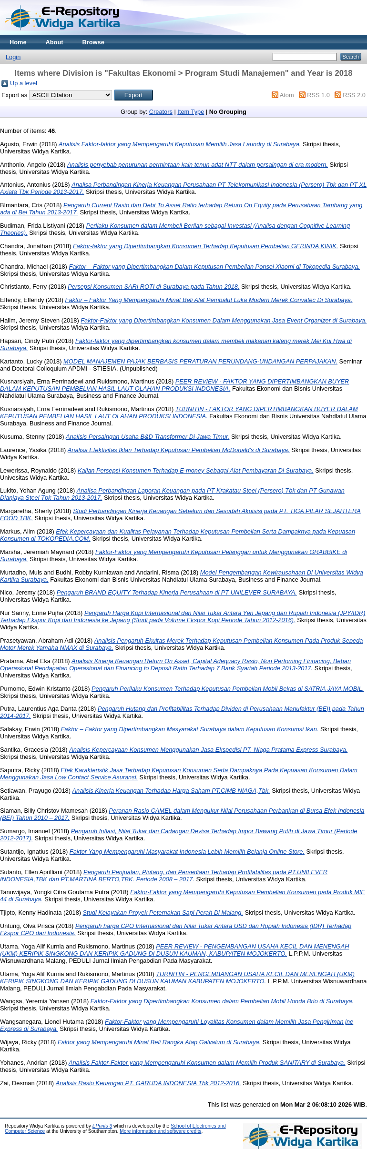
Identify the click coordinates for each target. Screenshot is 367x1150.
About (54, 42)
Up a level (23, 83)
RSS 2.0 (354, 95)
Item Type (190, 111)
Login (13, 57)
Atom (287, 95)
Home (18, 42)
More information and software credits (160, 1131)
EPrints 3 (102, 1126)
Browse (93, 42)
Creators (161, 111)
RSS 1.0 (318, 95)
